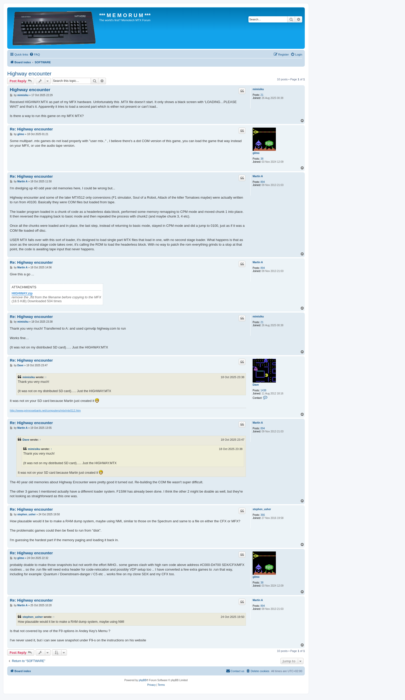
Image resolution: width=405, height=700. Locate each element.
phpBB (142, 680)
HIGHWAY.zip (22, 293)
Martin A (258, 176)
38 (262, 158)
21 (262, 95)
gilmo (256, 153)
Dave (256, 384)
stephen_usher (262, 509)
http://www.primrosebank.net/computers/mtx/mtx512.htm (45, 410)
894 (263, 182)
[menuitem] (34, 54)
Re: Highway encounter (31, 129)
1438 (263, 390)
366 (263, 515)
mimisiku (258, 89)
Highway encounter (29, 73)
